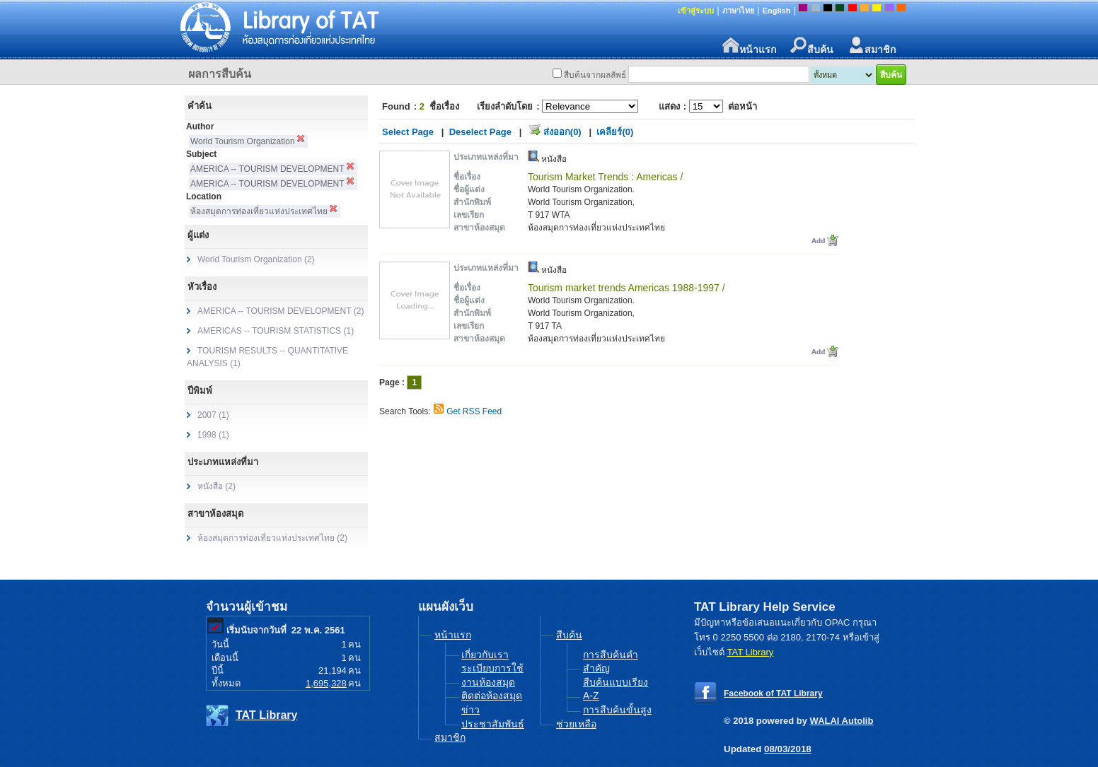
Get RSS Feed (474, 411)
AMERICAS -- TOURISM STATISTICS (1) (275, 331)
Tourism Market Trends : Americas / (605, 176)
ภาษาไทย (738, 10)
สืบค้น (811, 45)
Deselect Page (480, 132)
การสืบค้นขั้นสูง (617, 709)
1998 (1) (213, 435)
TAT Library (266, 715)
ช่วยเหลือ (576, 724)
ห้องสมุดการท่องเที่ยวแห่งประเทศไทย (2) (272, 538)
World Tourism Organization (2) (256, 259)
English (777, 10)
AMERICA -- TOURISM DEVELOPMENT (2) (280, 311)
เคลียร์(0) (614, 132)
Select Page (408, 132)
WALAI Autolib (842, 720)
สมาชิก (872, 45)
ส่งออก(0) (562, 132)
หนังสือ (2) (216, 486)
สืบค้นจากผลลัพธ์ (595, 75)
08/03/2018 (787, 749)
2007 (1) (213, 415)
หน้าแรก (749, 45)
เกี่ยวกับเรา (485, 654)
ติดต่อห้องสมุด (491, 695)
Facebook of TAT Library (773, 693)
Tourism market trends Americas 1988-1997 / (626, 287)
